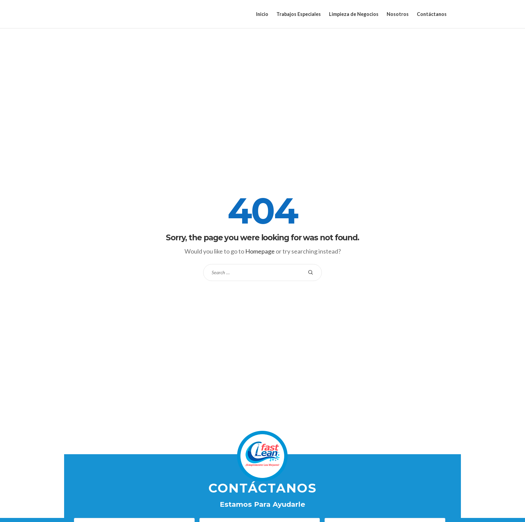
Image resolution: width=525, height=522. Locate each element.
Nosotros (398, 14)
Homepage (260, 251)
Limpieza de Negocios (353, 14)
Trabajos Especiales (298, 14)
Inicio (262, 14)
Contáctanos (432, 14)
